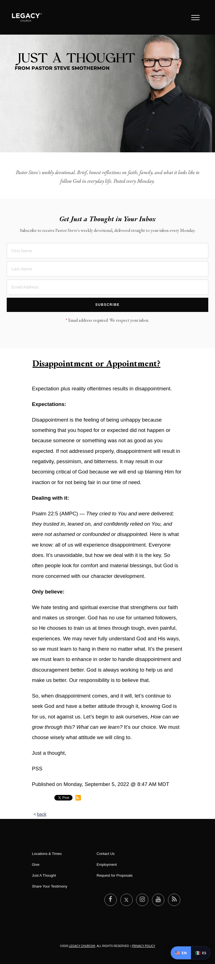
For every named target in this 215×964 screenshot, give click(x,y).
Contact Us (105, 854)
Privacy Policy (143, 946)
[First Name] (107, 250)
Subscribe (107, 305)
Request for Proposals (115, 875)
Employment (107, 864)
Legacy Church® (82, 946)
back (41, 814)
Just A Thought (44, 875)
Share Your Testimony (49, 886)
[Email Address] (107, 287)
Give (35, 864)
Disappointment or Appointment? (96, 363)
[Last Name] (107, 269)
